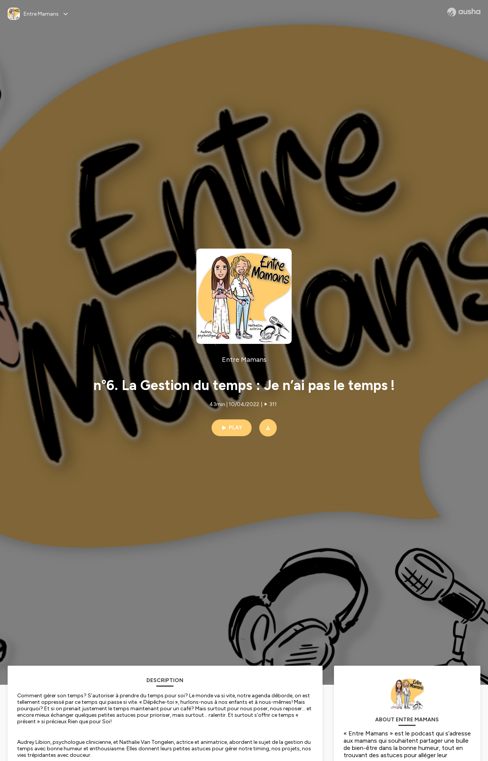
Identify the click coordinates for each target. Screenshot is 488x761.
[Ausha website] (463, 12)
